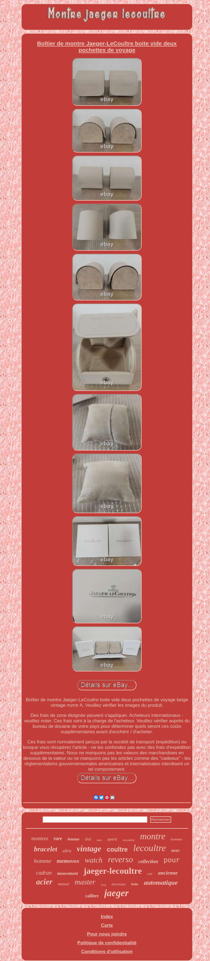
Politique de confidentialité (106, 942)
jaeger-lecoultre (112, 871)
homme (42, 860)
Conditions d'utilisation (107, 951)
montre (152, 836)
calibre (92, 895)
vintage (89, 848)
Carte (107, 925)
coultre (117, 849)
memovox (68, 861)
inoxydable (128, 840)
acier (44, 881)
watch (94, 860)
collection (148, 861)
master (85, 882)
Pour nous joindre (107, 934)
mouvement (67, 873)
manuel (63, 884)
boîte (134, 884)
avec (175, 850)
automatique (161, 882)
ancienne (168, 873)
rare (58, 838)
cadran (44, 873)
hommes (177, 839)
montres (39, 838)
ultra (67, 850)
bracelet (45, 849)
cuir (150, 874)
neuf (103, 884)
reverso (120, 859)
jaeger (116, 893)
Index (107, 916)
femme (73, 839)
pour (172, 860)
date (99, 840)
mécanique (119, 884)
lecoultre (149, 848)
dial (88, 839)
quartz (112, 839)
